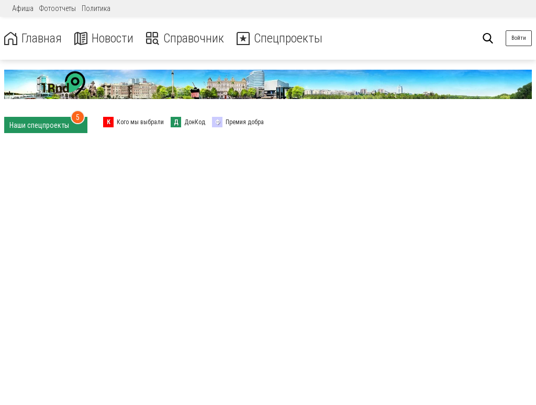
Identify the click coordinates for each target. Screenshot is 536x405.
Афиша (23, 8)
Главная (33, 38)
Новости (103, 38)
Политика (96, 8)
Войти (518, 38)
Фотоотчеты (57, 8)
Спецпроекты (279, 38)
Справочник (185, 38)
